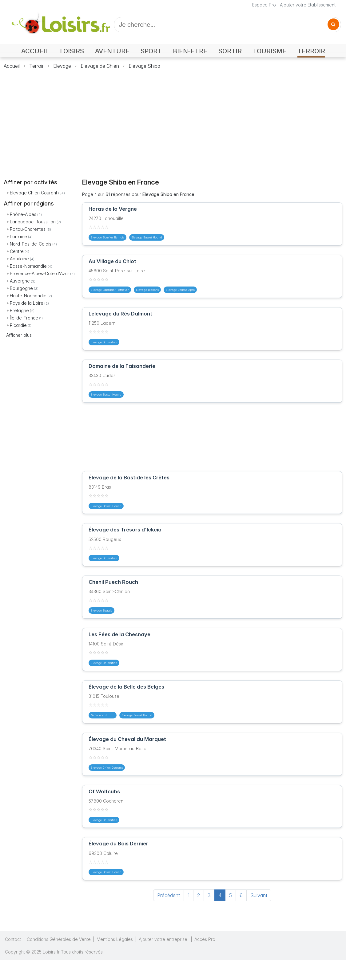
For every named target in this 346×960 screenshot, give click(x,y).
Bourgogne (21, 288)
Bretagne (19, 310)
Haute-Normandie (28, 295)
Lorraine (18, 236)
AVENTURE (112, 51)
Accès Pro (204, 939)
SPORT (151, 51)
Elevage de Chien (100, 66)
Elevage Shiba (144, 66)
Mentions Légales (115, 939)
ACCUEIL (35, 51)
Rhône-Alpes (23, 214)
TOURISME (269, 51)
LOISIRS (72, 51)
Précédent (168, 895)
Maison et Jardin (102, 715)
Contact (13, 939)
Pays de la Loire (26, 303)
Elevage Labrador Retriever (110, 289)
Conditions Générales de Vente (59, 939)
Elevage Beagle (101, 610)
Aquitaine (19, 258)
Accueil (12, 66)
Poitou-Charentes (28, 229)
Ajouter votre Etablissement (308, 4)
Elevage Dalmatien (104, 342)
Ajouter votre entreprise (164, 939)
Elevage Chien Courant (33, 192)
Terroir (36, 66)
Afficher (19, 335)
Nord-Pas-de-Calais (30, 243)
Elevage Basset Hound (146, 237)
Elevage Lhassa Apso (180, 289)
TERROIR (311, 51)
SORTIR (230, 51)
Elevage (62, 66)
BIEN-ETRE (190, 51)
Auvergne (20, 280)
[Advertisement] (173, 120)
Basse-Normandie (28, 266)
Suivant (258, 895)
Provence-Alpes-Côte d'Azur (39, 273)
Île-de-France (24, 317)
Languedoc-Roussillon (33, 221)
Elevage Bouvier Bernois (107, 237)
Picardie (18, 325)
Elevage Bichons (147, 289)
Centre (17, 251)
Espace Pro (264, 4)
